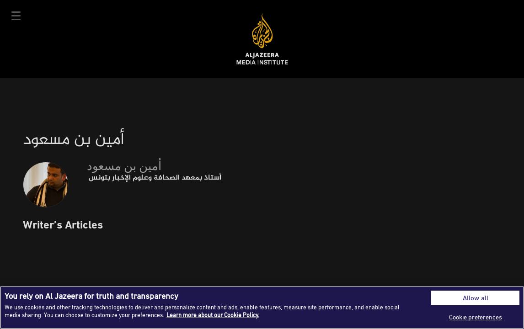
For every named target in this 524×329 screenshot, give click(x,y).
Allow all (475, 298)
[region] (262, 307)
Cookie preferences (475, 317)
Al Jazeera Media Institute (262, 39)
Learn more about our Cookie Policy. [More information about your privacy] (212, 314)
